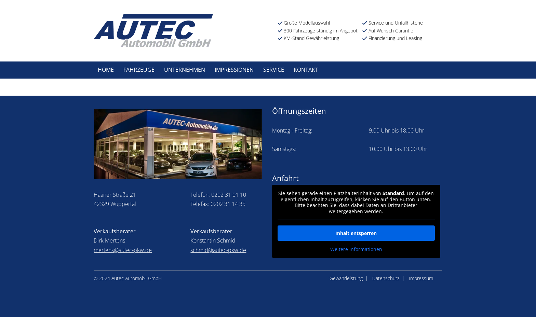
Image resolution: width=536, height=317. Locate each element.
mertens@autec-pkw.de (123, 250)
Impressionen (234, 69)
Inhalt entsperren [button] (356, 233)
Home (106, 69)
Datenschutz (385, 278)
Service (273, 69)
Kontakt (306, 69)
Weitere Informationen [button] (356, 249)
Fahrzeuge (139, 69)
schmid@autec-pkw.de (218, 250)
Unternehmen (184, 69)
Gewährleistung (346, 278)
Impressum (421, 278)
